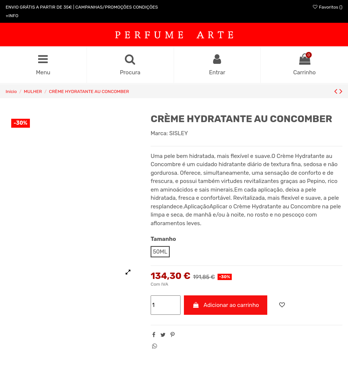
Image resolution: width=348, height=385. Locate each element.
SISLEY (178, 133)
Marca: (159, 133)
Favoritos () (327, 7)
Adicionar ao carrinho (225, 305)
